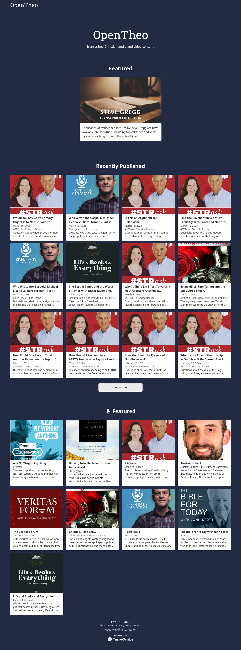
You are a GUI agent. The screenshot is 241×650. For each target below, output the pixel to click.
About (102, 625)
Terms (111, 625)
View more (120, 387)
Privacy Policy (123, 625)
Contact (137, 625)
